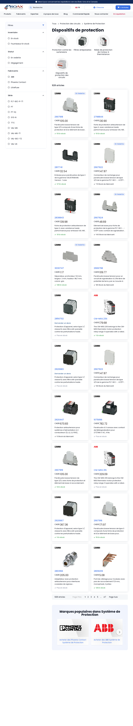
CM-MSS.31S (100, 470)
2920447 (59, 419)
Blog (66, 14)
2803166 (59, 571)
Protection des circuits (70, 23)
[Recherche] (31, 7)
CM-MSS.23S (100, 318)
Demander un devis (63, 323)
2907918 (59, 116)
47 (105, 597)
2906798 (98, 268)
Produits (7, 14)
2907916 (98, 520)
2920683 (59, 369)
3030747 (59, 268)
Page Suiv (113, 597)
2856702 (59, 318)
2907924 (98, 217)
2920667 (59, 520)
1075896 (98, 419)
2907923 (98, 369)
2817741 (58, 167)
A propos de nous (51, 14)
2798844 (98, 116)
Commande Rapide (81, 14)
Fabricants (20, 14)
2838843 (59, 217)
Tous (54, 23)
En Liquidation (119, 14)
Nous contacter (101, 14)
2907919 (59, 470)
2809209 (98, 571)
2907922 (98, 167)
